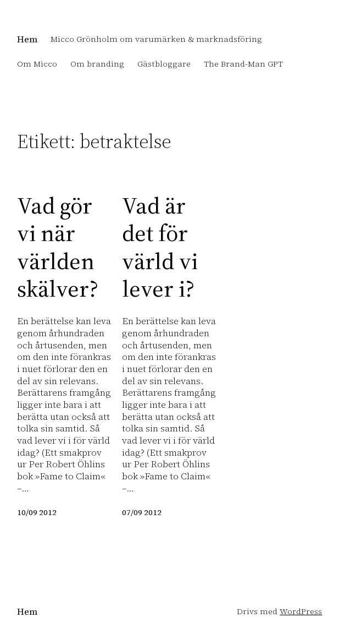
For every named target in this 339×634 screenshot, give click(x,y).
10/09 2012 (37, 512)
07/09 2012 (142, 512)
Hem (27, 39)
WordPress (301, 611)
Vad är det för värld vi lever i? (160, 247)
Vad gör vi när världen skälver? (58, 247)
